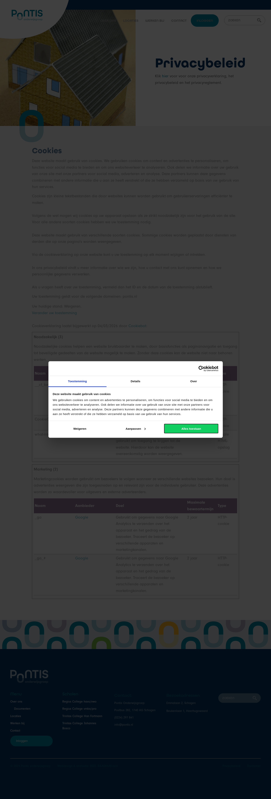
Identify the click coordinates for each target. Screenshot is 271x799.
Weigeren (79, 428)
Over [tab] (193, 381)
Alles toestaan (191, 428)
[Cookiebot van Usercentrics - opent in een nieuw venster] (201, 368)
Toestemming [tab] (77, 381)
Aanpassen (136, 428)
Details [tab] (135, 381)
